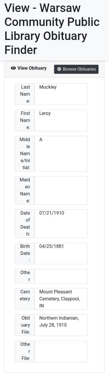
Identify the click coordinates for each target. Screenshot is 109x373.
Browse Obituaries (76, 69)
